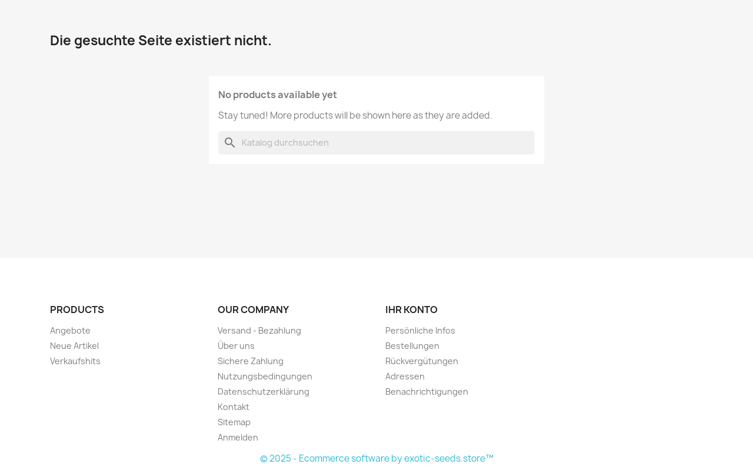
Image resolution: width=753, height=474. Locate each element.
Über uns (236, 345)
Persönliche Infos (420, 330)
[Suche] (376, 142)
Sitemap (234, 422)
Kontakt (233, 406)
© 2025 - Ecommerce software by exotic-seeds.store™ (377, 458)
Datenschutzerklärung (263, 391)
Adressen (405, 376)
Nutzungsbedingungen (265, 376)
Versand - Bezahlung (259, 330)
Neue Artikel (74, 345)
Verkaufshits (75, 361)
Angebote (70, 330)
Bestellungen (412, 345)
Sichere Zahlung (251, 361)
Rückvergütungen (421, 361)
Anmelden (238, 437)
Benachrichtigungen (426, 391)
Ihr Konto (411, 309)
